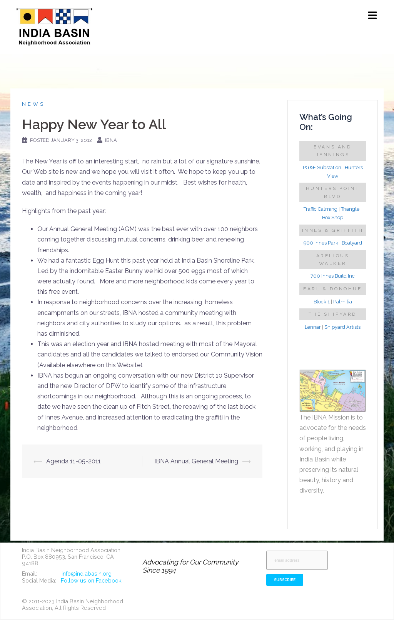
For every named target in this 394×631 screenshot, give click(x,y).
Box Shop (332, 217)
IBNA (111, 140)
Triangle (350, 209)
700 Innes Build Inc (333, 276)
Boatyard (352, 243)
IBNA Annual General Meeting (196, 461)
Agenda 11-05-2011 (73, 461)
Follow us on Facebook (91, 580)
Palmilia (342, 302)
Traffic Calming (320, 209)
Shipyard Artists (342, 327)
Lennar (313, 327)
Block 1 (322, 302)
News (33, 104)
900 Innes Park (321, 243)
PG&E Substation (322, 167)
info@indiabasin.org (87, 573)
